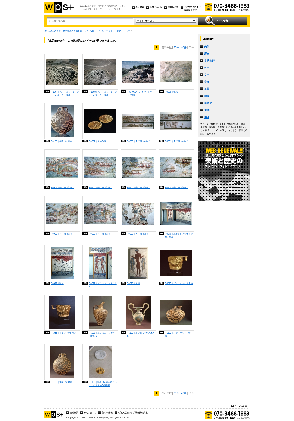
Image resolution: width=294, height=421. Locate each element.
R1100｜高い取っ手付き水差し (141, 334)
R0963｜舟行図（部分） (100, 187)
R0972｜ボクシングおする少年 (103, 285)
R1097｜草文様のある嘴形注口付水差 (103, 334)
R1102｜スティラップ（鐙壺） (178, 334)
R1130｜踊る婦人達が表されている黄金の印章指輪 (103, 384)
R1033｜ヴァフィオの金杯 (63, 333)
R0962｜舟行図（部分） (62, 187)
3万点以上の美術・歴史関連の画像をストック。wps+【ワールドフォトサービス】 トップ (87, 31)
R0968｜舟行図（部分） (138, 234)
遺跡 (206, 110)
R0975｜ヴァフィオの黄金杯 (179, 283)
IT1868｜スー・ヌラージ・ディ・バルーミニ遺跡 (103, 93)
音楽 (206, 81)
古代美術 (209, 60)
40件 (184, 47)
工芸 (206, 88)
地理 (206, 117)
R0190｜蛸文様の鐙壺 (61, 141)
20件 (176, 47)
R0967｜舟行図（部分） (100, 234)
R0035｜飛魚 (171, 92)
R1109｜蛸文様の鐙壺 (61, 382)
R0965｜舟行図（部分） (176, 187)
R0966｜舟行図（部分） (62, 234)
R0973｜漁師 (133, 283)
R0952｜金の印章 (97, 141)
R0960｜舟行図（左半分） (140, 141)
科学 (206, 67)
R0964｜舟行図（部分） (138, 187)
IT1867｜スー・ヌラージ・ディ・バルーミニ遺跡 (65, 93)
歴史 (206, 53)
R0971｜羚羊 (57, 283)
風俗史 (208, 103)
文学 (206, 74)
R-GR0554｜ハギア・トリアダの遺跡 (140, 93)
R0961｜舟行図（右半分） (178, 141)
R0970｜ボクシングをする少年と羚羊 (179, 235)
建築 (206, 96)
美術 (206, 46)
